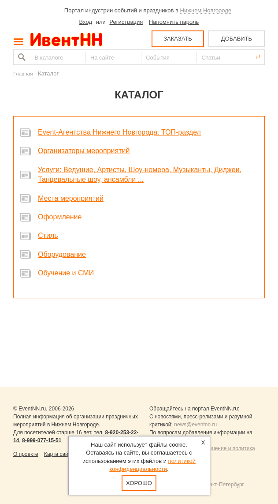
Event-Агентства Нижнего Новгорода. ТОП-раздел (119, 132)
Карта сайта (59, 454)
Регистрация (126, 22)
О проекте (25, 454)
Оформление (60, 217)
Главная (23, 73)
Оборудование (62, 254)
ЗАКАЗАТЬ (177, 38)
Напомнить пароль (174, 22)
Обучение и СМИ (66, 273)
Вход (85, 22)
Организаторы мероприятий (84, 150)
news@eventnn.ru (195, 424)
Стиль (48, 235)
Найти (21, 57)
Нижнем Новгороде (206, 10)
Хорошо (139, 483)
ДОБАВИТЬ (236, 38)
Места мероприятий (71, 198)
